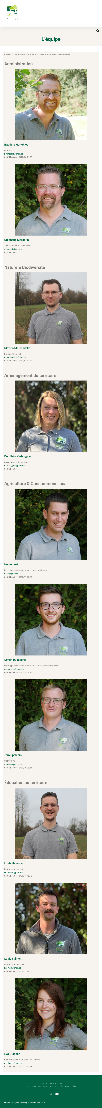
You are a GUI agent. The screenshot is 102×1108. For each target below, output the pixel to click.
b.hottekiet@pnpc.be (13, 154)
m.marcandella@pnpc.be (15, 357)
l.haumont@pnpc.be (13, 872)
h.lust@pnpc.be (11, 573)
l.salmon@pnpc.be (12, 968)
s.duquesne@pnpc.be (14, 669)
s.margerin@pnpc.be (13, 249)
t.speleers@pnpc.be (13, 764)
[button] (98, 13)
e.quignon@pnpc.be (13, 1063)
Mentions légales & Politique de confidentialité (24, 1103)
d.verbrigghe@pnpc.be (14, 465)
